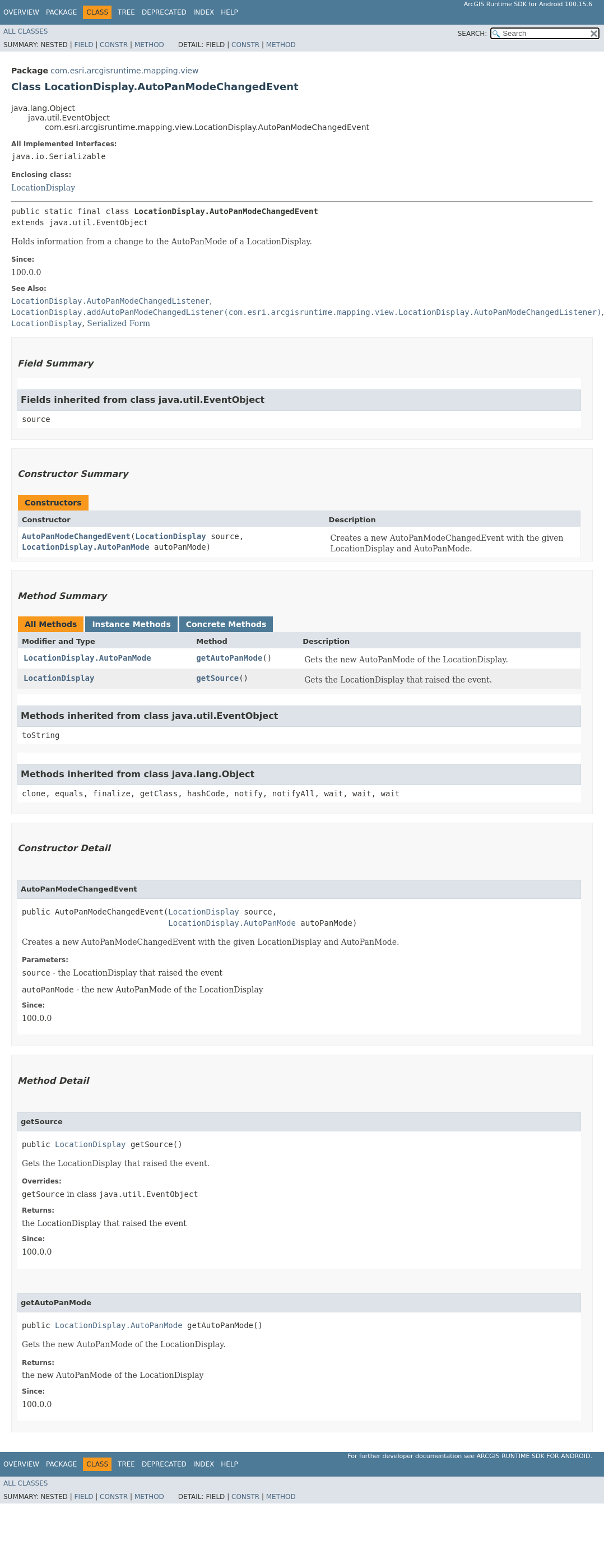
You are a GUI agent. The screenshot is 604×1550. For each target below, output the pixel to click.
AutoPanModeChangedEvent (76, 536)
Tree (126, 12)
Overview (21, 12)
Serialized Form (118, 323)
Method (149, 45)
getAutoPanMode (229, 657)
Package (61, 12)
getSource (217, 678)
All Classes (25, 31)
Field (83, 45)
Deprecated (164, 12)
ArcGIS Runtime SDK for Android (534, 1456)
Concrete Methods (226, 624)
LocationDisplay (43, 187)
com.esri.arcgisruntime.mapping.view (124, 70)
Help (229, 12)
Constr (114, 45)
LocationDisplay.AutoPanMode (86, 546)
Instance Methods (131, 624)
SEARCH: (472, 34)
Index (204, 12)
